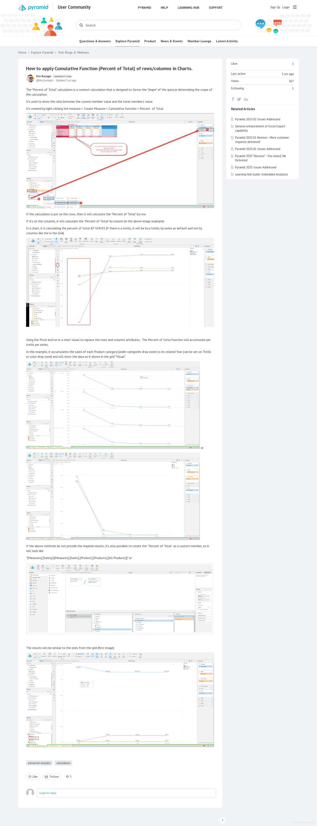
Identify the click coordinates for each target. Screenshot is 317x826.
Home (22, 52)
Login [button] (286, 7)
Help (164, 7)
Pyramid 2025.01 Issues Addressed (257, 149)
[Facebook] (233, 99)
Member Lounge (199, 41)
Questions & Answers (95, 41)
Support (216, 7)
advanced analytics (39, 763)
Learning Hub (188, 7)
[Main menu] (294, 7)
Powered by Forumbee (303, 822)
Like (35, 777)
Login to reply (47, 793)
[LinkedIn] (246, 99)
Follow (54, 777)
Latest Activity (227, 41)
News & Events (172, 41)
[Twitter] (239, 99)
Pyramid (144, 7)
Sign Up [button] (275, 7)
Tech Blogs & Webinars (73, 52)
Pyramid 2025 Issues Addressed (255, 167)
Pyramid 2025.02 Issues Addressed (257, 119)
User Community (74, 7)
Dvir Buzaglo (54, 76)
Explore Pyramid (127, 41)
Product (150, 41)
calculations (63, 763)
